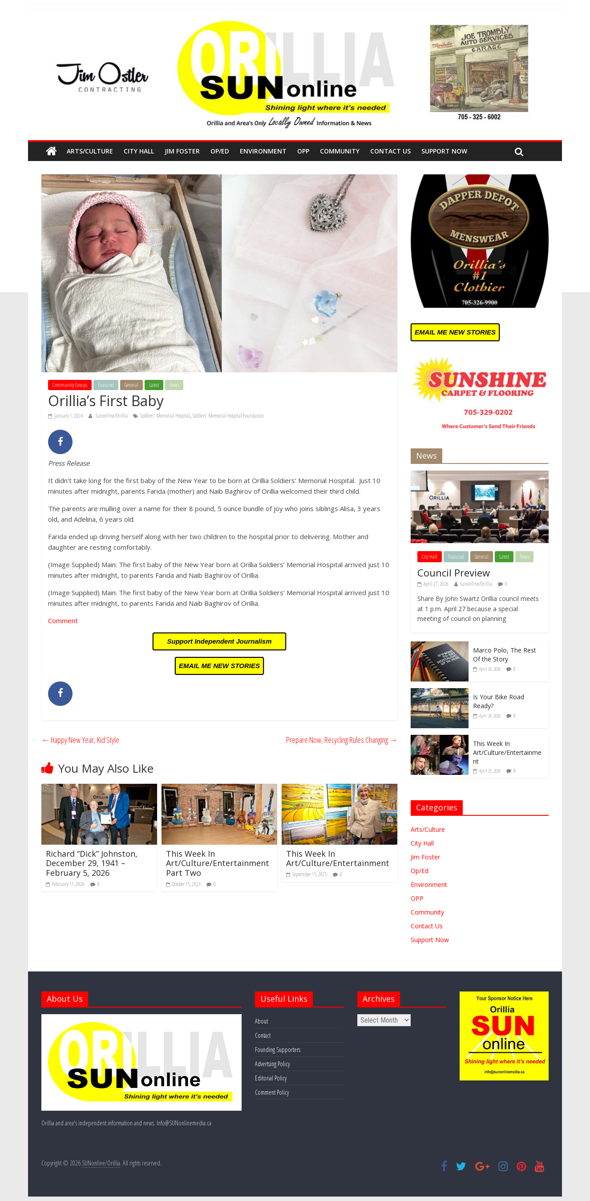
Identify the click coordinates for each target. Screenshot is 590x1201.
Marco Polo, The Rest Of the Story (504, 654)
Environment (263, 151)
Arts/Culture (90, 151)
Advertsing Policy (272, 1064)
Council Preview (453, 572)
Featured (106, 385)
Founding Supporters (277, 1049)
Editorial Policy (271, 1078)
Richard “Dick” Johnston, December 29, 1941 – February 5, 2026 (91, 863)
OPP (303, 151)
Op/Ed (219, 151)
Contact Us (390, 151)
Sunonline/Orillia (112, 415)
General (131, 385)
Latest (154, 385)
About (261, 1021)
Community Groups (70, 385)
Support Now (444, 151)
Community (340, 151)
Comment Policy (272, 1092)
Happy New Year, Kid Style (80, 739)
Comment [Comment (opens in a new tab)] (63, 620)
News (174, 385)
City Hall (139, 151)
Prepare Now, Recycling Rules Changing (341, 739)
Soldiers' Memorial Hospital (165, 415)
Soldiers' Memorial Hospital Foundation (228, 415)
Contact (263, 1035)
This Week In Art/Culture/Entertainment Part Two (217, 863)
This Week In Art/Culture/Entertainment (337, 858)
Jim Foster (182, 151)
